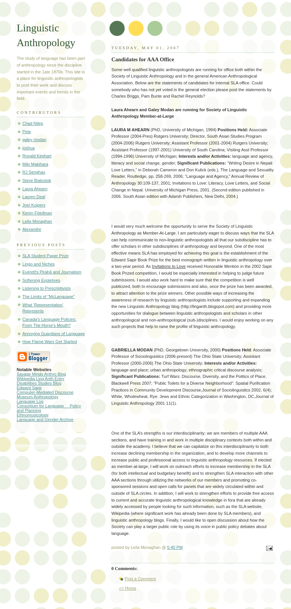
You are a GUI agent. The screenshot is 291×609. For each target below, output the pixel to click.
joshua (28, 148)
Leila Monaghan (37, 221)
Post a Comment (140, 578)
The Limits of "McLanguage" (48, 296)
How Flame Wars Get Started (49, 341)
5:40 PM (175, 547)
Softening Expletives (41, 280)
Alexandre (31, 229)
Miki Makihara (35, 164)
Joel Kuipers (33, 205)
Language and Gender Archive (45, 419)
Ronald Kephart (37, 156)
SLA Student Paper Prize (45, 255)
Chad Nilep (32, 123)
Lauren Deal (33, 196)
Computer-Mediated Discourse (45, 392)
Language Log (30, 401)
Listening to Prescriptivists (46, 288)
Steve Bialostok (36, 180)
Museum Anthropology (37, 397)
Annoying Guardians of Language (53, 333)
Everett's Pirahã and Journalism (51, 272)
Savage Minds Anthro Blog (41, 374)
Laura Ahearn (34, 188)
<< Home (127, 588)
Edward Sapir (29, 387)
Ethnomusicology (32, 415)
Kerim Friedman (37, 213)
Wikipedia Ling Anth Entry (40, 378)
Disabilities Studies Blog (39, 383)
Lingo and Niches (38, 264)
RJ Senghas (33, 172)
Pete (26, 131)
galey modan (34, 139)
